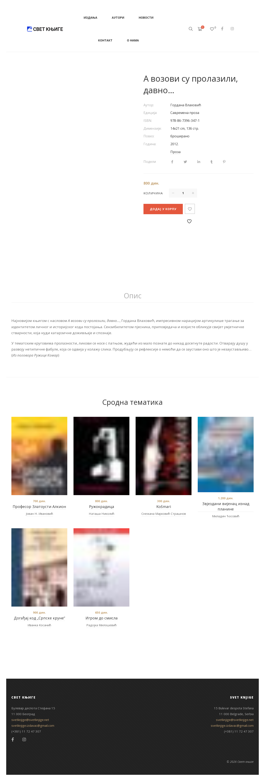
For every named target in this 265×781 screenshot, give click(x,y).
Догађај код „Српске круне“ (39, 617)
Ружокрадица (101, 506)
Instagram (232, 28)
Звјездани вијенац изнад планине (225, 506)
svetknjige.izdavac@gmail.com (32, 725)
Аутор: (148, 105)
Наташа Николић (101, 513)
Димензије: (152, 128)
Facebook (222, 28)
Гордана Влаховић (185, 105)
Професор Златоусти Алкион (39, 506)
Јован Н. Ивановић (39, 513)
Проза (175, 152)
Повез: (148, 136)
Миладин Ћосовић (225, 516)
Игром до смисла (102, 617)
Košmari (163, 506)
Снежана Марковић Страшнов (163, 513)
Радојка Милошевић (101, 625)
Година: (149, 144)
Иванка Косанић (39, 625)
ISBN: (147, 120)
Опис (132, 295)
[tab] (133, 295)
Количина (153, 193)
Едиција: (150, 112)
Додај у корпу (163, 209)
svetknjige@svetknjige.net (30, 720)
